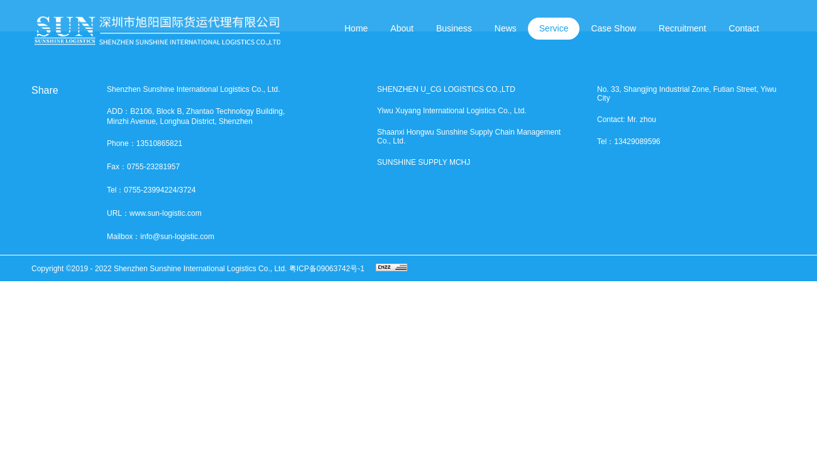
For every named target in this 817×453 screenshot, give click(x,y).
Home (356, 28)
